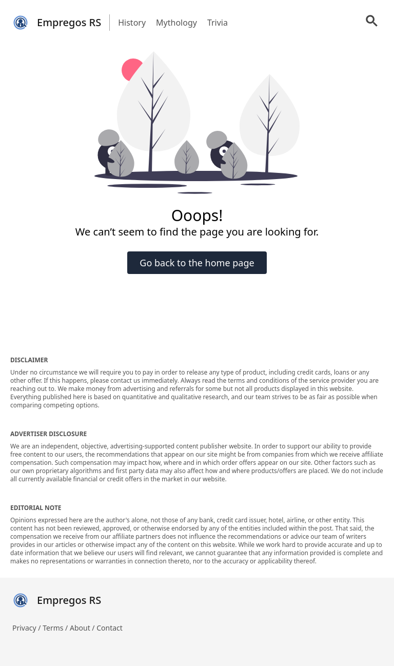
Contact (109, 628)
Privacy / (27, 628)
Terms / (56, 628)
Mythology (176, 22)
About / (83, 628)
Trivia (217, 22)
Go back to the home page (197, 263)
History (132, 22)
